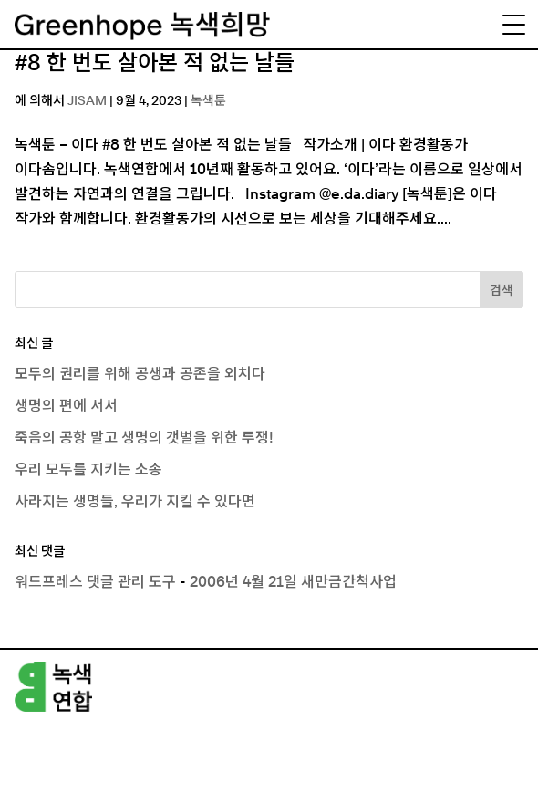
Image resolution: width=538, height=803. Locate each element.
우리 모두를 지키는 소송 (88, 470)
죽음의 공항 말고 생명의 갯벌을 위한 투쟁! (144, 438)
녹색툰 (208, 101)
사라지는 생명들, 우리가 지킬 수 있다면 (135, 502)
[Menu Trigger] (513, 24)
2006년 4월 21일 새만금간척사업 (293, 582)
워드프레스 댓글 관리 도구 (95, 582)
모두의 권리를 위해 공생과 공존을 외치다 (140, 374)
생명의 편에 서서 (66, 406)
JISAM (87, 101)
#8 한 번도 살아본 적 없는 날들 (155, 64)
